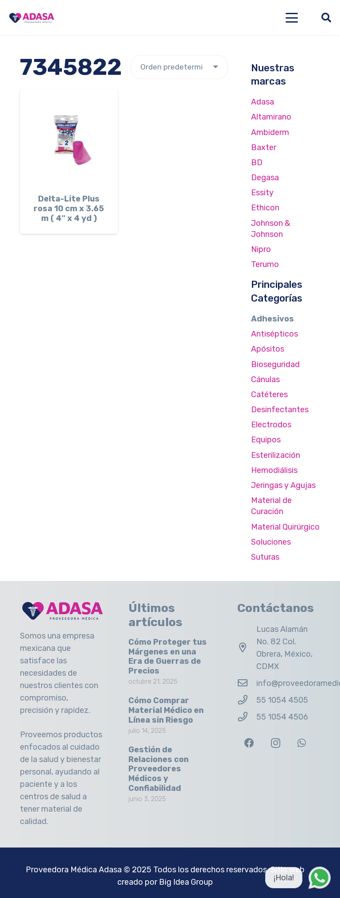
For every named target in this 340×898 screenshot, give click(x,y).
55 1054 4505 (282, 700)
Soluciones (271, 542)
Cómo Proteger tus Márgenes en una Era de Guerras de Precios (167, 656)
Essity (262, 192)
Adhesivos (272, 319)
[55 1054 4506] (246, 717)
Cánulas (265, 379)
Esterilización (275, 455)
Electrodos (271, 425)
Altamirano (271, 117)
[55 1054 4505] (246, 700)
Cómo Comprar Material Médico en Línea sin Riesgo (166, 710)
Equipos (266, 440)
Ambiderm (270, 132)
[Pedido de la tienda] (179, 67)
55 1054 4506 (282, 717)
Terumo (265, 264)
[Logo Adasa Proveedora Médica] (31, 17)
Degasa (265, 177)
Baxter (263, 147)
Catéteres (269, 394)
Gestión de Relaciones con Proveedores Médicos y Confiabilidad (158, 769)
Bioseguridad (275, 364)
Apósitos (267, 349)
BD (257, 162)
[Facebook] (249, 743)
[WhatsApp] (302, 743)
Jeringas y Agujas (283, 485)
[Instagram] (275, 743)
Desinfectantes (280, 409)
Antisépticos (274, 334)
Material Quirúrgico (285, 527)
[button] (292, 18)
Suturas (265, 557)
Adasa (262, 102)
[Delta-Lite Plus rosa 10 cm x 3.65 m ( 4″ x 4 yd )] (69, 137)
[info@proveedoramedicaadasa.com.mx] (246, 683)
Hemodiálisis (274, 470)
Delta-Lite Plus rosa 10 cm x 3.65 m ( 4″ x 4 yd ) (69, 208)
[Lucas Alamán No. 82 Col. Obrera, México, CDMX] (246, 648)
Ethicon (265, 208)
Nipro (261, 249)
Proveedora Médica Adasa (74, 870)
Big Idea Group (186, 882)
